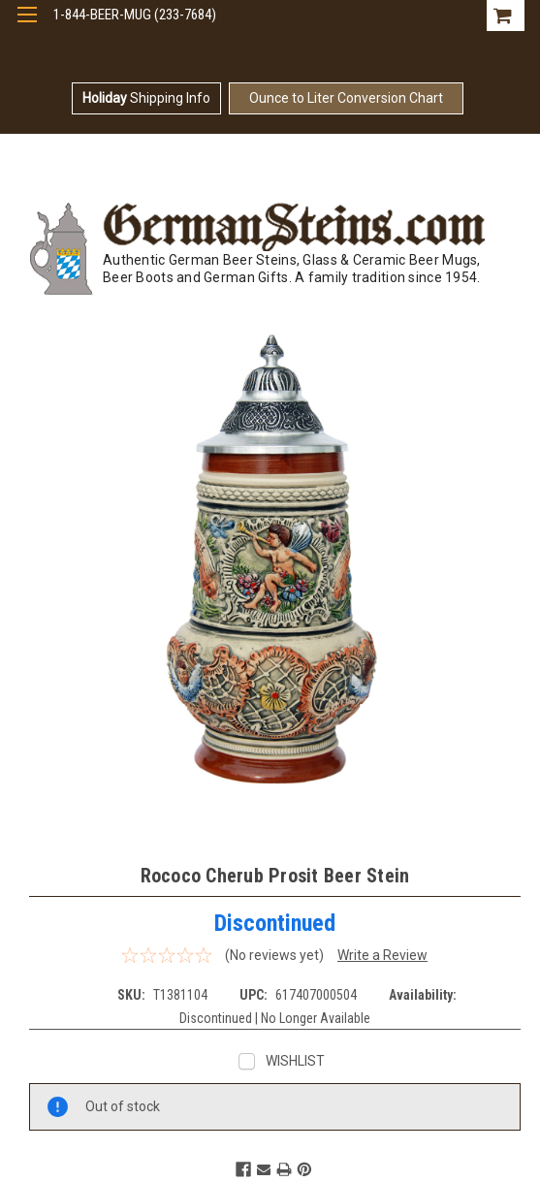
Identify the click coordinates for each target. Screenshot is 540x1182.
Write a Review (382, 955)
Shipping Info (146, 98)
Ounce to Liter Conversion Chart (346, 98)
